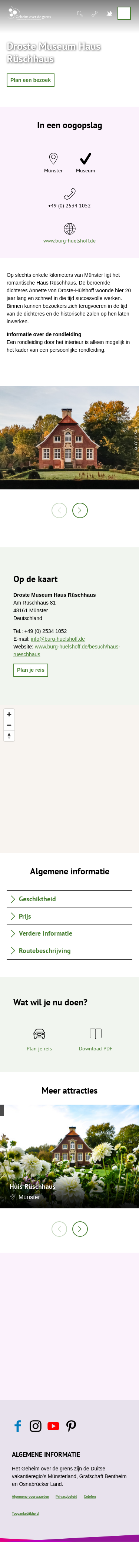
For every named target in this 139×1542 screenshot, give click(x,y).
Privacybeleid (66, 1496)
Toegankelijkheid (25, 1513)
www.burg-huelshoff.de (69, 240)
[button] (30, 80)
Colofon (90, 1496)
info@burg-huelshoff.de (58, 639)
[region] (69, 779)
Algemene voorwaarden (30, 1496)
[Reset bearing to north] (9, 735)
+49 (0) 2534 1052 (69, 205)
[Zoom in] (9, 714)
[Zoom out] (9, 725)
